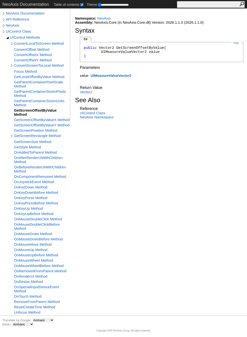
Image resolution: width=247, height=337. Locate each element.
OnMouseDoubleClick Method (38, 219)
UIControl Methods (25, 37)
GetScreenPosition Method (35, 130)
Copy (236, 43)
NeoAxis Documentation (25, 13)
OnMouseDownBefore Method (38, 239)
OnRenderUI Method (30, 276)
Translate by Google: (17, 320)
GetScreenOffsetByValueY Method (41, 125)
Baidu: (7, 324)
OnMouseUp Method (30, 250)
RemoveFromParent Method (37, 302)
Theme (92, 5)
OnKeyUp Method (28, 208)
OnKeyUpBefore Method (33, 214)
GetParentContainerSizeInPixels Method (40, 93)
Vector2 (86, 92)
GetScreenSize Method (32, 142)
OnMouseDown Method (33, 234)
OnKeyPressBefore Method (36, 203)
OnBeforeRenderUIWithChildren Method (40, 169)
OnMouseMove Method (33, 244)
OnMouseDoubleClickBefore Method (37, 226)
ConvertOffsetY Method (33, 60)
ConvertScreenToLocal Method (39, 65)
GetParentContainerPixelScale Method (38, 84)
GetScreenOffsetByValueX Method (41, 120)
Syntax (85, 30)
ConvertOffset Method (31, 49)
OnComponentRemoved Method (40, 176)
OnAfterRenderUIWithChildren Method (38, 160)
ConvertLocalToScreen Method (39, 43)
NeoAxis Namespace (97, 117)
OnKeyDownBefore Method (36, 192)
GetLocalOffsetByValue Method (39, 77)
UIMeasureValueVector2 (110, 75)
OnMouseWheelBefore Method (39, 266)
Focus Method (25, 71)
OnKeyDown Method (30, 187)
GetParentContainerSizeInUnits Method (39, 103)
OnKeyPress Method (30, 198)
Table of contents (66, 5)
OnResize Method (28, 282)
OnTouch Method (27, 296)
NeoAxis (12, 25)
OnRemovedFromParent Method (40, 271)
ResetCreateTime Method (34, 307)
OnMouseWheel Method (33, 260)
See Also (87, 100)
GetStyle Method (27, 147)
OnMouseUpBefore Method (36, 255)
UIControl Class (18, 31)
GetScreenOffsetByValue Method (35, 112)
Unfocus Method (27, 312)
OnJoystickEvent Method (34, 182)
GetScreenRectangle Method (37, 136)
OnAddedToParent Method (35, 152)
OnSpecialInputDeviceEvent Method (36, 289)
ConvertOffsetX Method (33, 55)
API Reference (17, 19)
